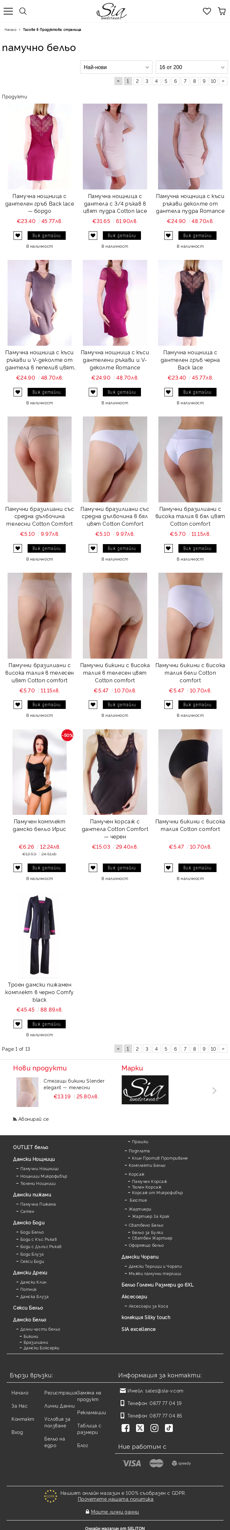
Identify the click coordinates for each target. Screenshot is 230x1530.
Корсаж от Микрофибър (157, 1192)
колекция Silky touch (146, 1317)
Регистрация (60, 1392)
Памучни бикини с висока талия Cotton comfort (190, 824)
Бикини (31, 1336)
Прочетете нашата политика (116, 1498)
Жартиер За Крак (151, 1216)
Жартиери (140, 1209)
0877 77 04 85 (166, 1415)
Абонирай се (33, 1119)
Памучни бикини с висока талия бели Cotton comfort (190, 672)
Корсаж (137, 1174)
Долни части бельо (40, 1329)
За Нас (20, 1405)
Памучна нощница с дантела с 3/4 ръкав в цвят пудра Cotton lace (115, 203)
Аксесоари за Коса (149, 1306)
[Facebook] (127, 1428)
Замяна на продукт (89, 1395)
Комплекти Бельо (147, 1165)
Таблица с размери (89, 1428)
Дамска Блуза (34, 1296)
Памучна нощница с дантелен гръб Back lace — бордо (39, 203)
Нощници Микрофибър (43, 1176)
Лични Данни (59, 1405)
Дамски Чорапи (140, 1256)
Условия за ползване (57, 1422)
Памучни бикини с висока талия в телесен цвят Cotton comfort (115, 672)
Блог (82, 1445)
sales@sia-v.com (164, 1390)
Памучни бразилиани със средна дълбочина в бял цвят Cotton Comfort (114, 516)
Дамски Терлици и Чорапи (155, 1266)
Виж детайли (47, 235)
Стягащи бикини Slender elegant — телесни (74, 1083)
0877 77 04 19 (165, 1403)
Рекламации (91, 1412)
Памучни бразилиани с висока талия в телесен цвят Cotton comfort (39, 672)
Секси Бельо (28, 1307)
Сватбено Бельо (146, 1225)
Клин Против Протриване (160, 1158)
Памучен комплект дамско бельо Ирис (39, 824)
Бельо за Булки (147, 1232)
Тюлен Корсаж (147, 1187)
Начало (10, 29)
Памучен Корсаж (149, 1181)
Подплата (139, 1150)
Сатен (27, 1211)
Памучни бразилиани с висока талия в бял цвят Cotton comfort (190, 516)
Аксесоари (134, 1296)
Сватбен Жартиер (152, 1238)
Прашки (140, 1141)
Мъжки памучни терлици (155, 1273)
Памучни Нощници (39, 1168)
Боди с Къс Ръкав (38, 1239)
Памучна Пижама (38, 1204)
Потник (28, 1289)
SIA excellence (139, 1329)
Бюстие (138, 1200)
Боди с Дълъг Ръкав (41, 1246)
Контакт (23, 1419)
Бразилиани (36, 1342)
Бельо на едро (54, 1441)
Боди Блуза (32, 1254)
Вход (17, 1432)
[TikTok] (170, 1428)
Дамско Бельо (29, 1319)
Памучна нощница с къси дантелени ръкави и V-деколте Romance (115, 359)
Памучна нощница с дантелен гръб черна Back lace (190, 359)
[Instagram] (155, 1428)
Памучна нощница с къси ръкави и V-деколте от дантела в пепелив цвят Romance (39, 359)
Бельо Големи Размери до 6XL (158, 1284)
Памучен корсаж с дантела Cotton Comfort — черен (115, 828)
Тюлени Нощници (38, 1183)
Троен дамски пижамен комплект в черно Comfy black (39, 992)
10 (214, 81)
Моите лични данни (115, 1509)
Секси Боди (32, 1261)
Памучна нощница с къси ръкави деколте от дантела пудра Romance (190, 203)
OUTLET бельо (30, 1147)
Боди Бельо (32, 1232)
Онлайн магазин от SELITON (115, 1524)
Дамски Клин (33, 1282)
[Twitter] (141, 1428)
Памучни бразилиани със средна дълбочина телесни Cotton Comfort (39, 516)
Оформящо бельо (146, 1245)
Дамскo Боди (28, 1222)
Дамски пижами (32, 1194)
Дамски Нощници (34, 1159)
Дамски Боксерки (41, 1347)
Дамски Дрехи (30, 1272)
